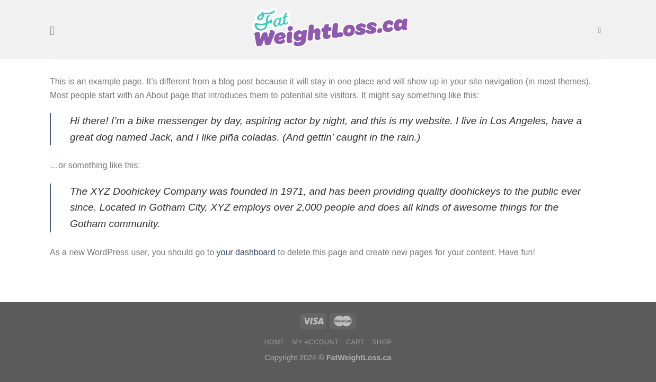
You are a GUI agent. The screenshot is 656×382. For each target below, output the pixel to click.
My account (315, 342)
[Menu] (56, 31)
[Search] (602, 30)
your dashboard (246, 252)
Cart (355, 342)
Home (274, 342)
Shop (382, 342)
